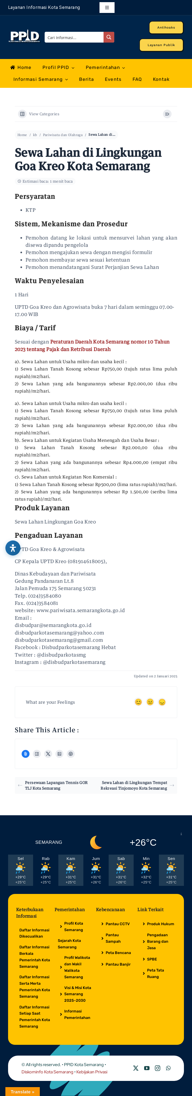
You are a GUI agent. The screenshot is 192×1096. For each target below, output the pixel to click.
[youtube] (147, 1068)
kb (35, 135)
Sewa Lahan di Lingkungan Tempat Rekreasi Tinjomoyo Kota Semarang (137, 785)
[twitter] (135, 1068)
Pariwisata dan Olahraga (63, 135)
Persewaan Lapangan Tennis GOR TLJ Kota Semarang (53, 785)
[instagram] (157, 1068)
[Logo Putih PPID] (24, 30)
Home (22, 135)
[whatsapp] (168, 1068)
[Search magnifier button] (109, 37)
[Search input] (74, 37)
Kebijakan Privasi (91, 1072)
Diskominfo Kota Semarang (47, 1072)
